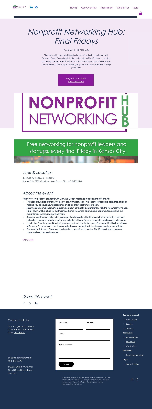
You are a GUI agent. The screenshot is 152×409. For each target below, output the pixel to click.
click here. (19, 332)
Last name (90, 323)
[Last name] (97, 327)
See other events (76, 81)
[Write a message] (84, 352)
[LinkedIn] (132, 379)
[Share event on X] (30, 303)
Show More (28, 239)
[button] (140, 13)
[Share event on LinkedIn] (36, 303)
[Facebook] (36, 7)
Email (61, 334)
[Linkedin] (31, 7)
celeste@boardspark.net (19, 357)
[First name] (70, 327)
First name (63, 323)
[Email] (84, 338)
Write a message (65, 345)
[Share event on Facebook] (24, 303)
